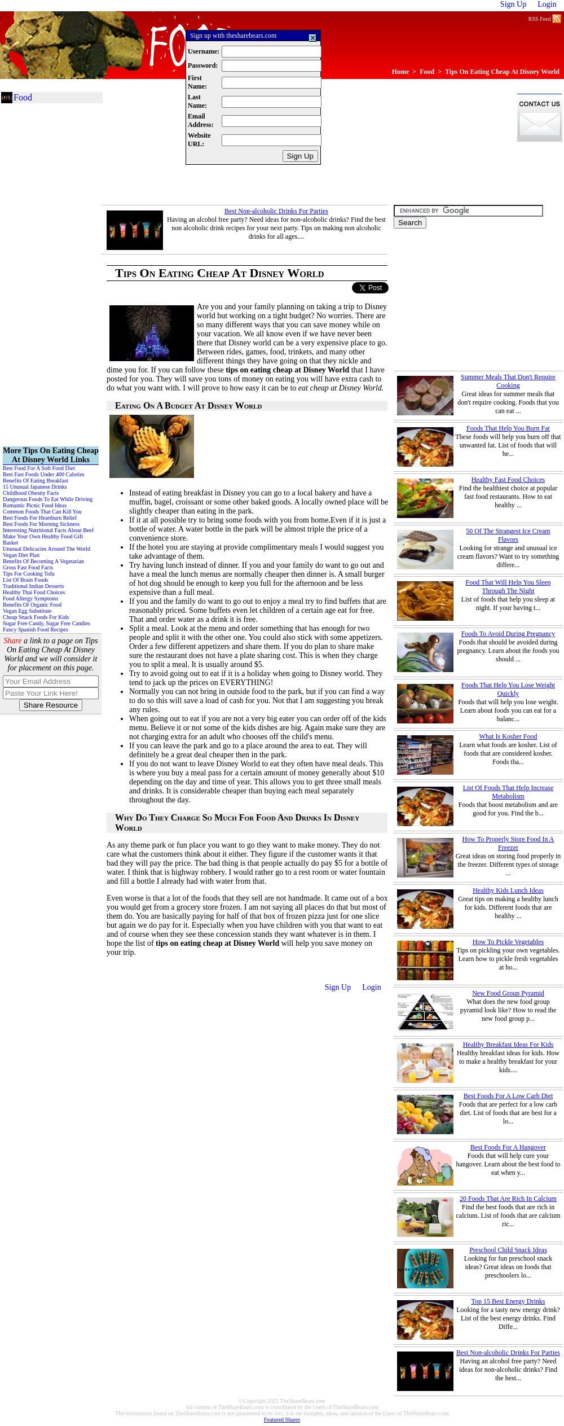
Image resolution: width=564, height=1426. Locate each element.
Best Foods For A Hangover (508, 1147)
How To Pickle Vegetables (508, 942)
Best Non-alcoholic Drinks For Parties (276, 211)
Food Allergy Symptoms (30, 598)
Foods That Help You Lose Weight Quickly (508, 689)
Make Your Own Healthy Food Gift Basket (43, 539)
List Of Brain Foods (25, 580)
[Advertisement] (162, 148)
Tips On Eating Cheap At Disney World (502, 72)
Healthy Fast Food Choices (508, 480)
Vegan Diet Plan (21, 555)
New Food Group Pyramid (508, 993)
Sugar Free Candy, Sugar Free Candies (46, 623)
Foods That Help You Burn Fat (508, 428)
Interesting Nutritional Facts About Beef (48, 530)
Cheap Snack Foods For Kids (36, 617)
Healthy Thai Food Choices (34, 592)
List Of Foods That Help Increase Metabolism (508, 792)
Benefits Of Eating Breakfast (35, 480)
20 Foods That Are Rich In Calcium (508, 1199)
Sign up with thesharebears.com (233, 36)
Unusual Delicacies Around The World (46, 549)
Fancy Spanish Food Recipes (35, 629)
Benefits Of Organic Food (32, 605)
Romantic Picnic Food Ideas (35, 505)
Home (400, 72)
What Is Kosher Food (508, 736)
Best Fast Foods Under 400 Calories (44, 474)
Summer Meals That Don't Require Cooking (508, 381)
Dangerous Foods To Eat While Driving (47, 499)
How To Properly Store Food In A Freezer (508, 843)
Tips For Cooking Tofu (29, 574)
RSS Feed (544, 18)
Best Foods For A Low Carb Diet (508, 1096)
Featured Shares (282, 1419)
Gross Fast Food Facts (28, 567)
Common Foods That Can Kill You (42, 511)
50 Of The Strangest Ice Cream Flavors (508, 535)
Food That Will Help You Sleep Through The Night (507, 586)
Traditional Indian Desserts (33, 586)
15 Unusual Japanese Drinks (35, 487)
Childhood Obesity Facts (31, 493)
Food (427, 72)
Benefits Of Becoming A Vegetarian (43, 561)
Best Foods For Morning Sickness (41, 524)
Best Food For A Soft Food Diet (39, 468)
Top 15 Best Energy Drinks (508, 1301)
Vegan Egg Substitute (27, 611)
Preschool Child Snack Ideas (508, 1250)
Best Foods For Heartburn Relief (40, 518)
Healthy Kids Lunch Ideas (508, 890)
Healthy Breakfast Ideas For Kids (508, 1044)
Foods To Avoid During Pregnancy (508, 634)
